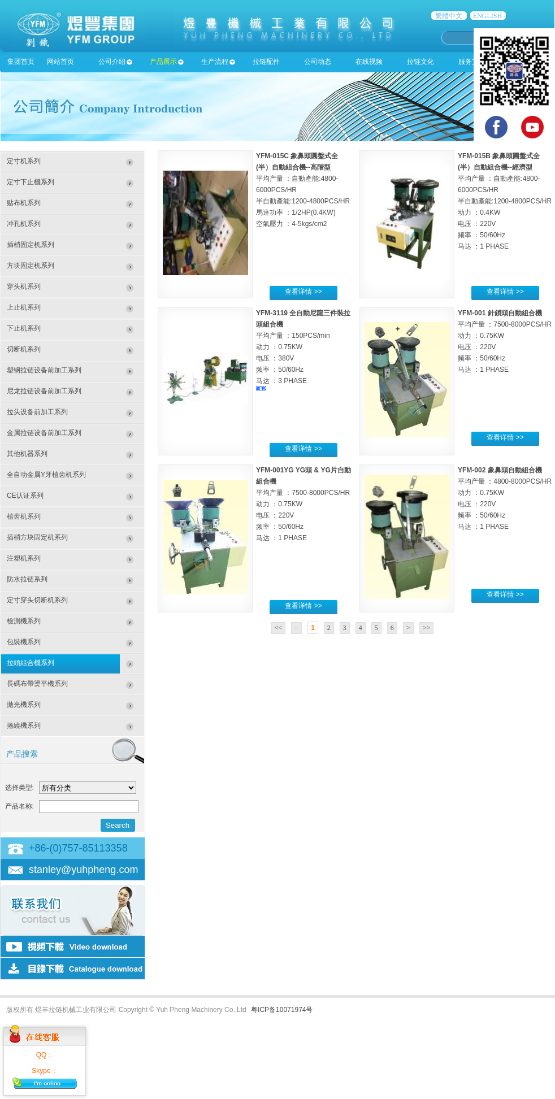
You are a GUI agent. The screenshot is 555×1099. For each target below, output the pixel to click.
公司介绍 (111, 62)
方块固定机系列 (30, 266)
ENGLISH (487, 16)
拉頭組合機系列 (30, 663)
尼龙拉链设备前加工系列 (44, 391)
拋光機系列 (24, 705)
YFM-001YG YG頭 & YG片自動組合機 (303, 475)
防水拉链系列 (27, 579)
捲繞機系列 (24, 725)
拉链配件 (266, 62)
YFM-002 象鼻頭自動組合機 (500, 470)
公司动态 (317, 62)
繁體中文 (448, 16)
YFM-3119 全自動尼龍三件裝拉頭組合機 (303, 318)
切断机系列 (24, 349)
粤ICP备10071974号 (282, 1010)
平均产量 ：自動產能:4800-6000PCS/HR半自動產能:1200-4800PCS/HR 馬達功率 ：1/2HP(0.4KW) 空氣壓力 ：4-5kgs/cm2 (303, 201)
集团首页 (20, 62)
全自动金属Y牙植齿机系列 (46, 475)
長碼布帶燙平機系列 (37, 684)
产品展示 (163, 62)
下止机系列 (24, 328)
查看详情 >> (303, 292)
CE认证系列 (25, 495)
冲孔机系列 (24, 224)
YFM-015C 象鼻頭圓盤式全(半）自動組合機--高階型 (297, 161)
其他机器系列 (27, 454)
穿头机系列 (24, 286)
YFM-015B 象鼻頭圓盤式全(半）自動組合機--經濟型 (499, 161)
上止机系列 (24, 307)
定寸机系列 (24, 161)
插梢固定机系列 (30, 245)
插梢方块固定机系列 (37, 537)
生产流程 (214, 62)
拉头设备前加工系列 (37, 412)
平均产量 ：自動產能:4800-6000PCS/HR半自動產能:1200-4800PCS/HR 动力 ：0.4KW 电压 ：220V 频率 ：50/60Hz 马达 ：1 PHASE (505, 212)
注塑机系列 (24, 558)
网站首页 (60, 62)
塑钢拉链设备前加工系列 (44, 370)
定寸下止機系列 (30, 182)
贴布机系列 (24, 203)
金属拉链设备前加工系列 (44, 433)
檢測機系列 (24, 621)
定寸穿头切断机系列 (37, 600)
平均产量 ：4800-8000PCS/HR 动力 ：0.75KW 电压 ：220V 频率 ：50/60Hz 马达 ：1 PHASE (505, 504)
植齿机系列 (24, 516)
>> (427, 628)
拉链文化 (420, 62)
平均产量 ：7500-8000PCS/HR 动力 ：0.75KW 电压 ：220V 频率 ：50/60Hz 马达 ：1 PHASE (505, 346)
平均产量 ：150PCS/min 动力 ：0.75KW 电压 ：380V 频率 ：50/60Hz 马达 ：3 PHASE (293, 361)
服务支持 (471, 62)
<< (279, 628)
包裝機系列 (24, 642)
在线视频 (369, 62)
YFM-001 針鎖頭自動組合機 (500, 313)
